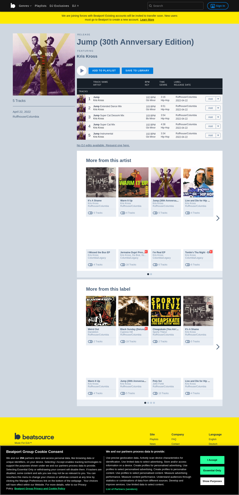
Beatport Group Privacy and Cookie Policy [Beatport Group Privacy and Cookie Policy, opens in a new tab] (39, 489)
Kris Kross (87, 56)
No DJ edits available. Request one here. (103, 145)
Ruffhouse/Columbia (186, 97)
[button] (81, 98)
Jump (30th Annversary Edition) (170, 200)
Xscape (145, 255)
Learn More (147, 19)
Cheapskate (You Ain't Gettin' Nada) (172, 329)
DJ (75, 5)
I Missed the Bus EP (99, 252)
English (212, 439)
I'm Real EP (159, 252)
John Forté (158, 383)
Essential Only (212, 472)
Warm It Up (126, 200)
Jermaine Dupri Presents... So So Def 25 (142, 252)
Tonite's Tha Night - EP (197, 252)
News (153, 444)
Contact (176, 444)
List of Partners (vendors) (121, 490)
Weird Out (93, 329)
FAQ (174, 439)
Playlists (40, 5)
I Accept (212, 461)
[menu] (24, 5)
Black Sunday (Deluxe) (132, 329)
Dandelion (93, 332)
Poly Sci (157, 381)
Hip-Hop (165, 100)
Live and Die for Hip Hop (198, 200)
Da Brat (136, 255)
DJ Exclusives (59, 5)
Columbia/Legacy (97, 258)
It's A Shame (95, 200)
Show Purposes (212, 482)
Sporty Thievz (160, 332)
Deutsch (213, 444)
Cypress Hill (126, 332)
